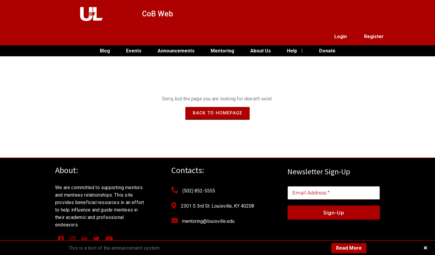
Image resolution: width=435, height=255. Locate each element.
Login (340, 14)
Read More (349, 248)
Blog (105, 33)
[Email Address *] (334, 176)
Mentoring (222, 33)
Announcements (176, 33)
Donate (327, 33)
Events (134, 33)
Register (374, 14)
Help (295, 34)
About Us (260, 33)
